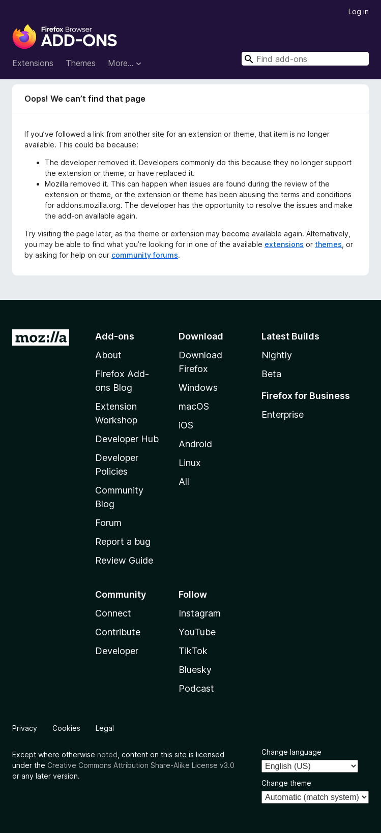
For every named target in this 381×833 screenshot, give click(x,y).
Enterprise (282, 414)
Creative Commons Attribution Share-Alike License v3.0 (141, 765)
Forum (108, 522)
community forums (144, 255)
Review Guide (124, 560)
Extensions (32, 63)
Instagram (200, 613)
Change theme (286, 783)
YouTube (197, 632)
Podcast (196, 688)
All (184, 481)
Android (195, 444)
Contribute (117, 632)
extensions (284, 244)
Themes (81, 63)
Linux (190, 462)
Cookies (66, 728)
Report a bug (123, 541)
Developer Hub (127, 439)
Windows (198, 387)
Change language (291, 752)
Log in (358, 11)
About (108, 355)
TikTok (193, 650)
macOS (194, 406)
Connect (113, 613)
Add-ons (114, 336)
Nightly (276, 355)
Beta (271, 373)
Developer (116, 650)
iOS (186, 425)
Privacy (24, 728)
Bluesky (195, 669)
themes (328, 244)
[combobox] (305, 59)
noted (107, 754)
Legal (105, 728)
